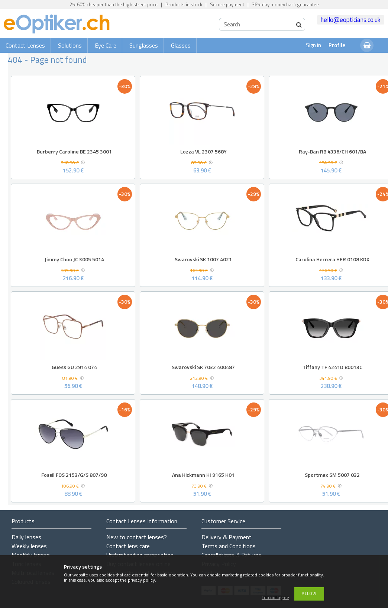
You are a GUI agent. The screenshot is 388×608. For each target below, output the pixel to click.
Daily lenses (26, 537)
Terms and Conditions (228, 545)
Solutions (70, 45)
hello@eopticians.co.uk (351, 20)
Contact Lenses (25, 45)
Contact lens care (128, 545)
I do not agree (275, 598)
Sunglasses (143, 45)
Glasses (181, 45)
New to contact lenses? (136, 537)
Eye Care (105, 45)
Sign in (313, 45)
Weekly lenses (29, 545)
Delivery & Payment (226, 537)
